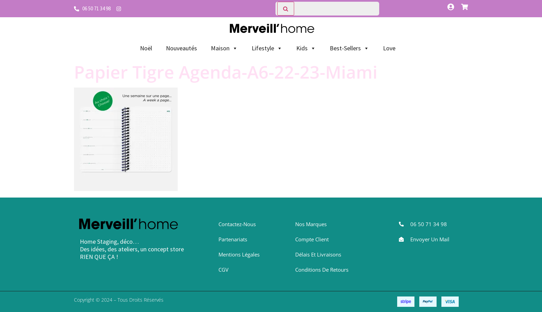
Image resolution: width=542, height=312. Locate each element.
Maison (224, 48)
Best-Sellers (349, 48)
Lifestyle (267, 48)
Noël (146, 48)
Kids (306, 48)
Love (389, 48)
